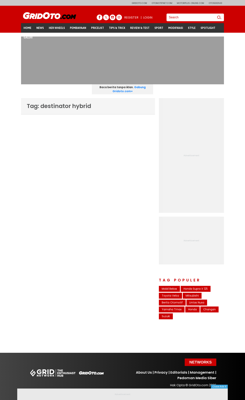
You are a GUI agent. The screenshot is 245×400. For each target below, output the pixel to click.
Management (202, 372)
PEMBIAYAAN (78, 27)
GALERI (28, 37)
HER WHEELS (57, 27)
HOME (27, 27)
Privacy (161, 372)
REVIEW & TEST (139, 27)
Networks (200, 362)
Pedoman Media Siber (196, 378)
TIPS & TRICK (117, 27)
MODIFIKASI (175, 27)
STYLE (192, 27)
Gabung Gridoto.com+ (129, 89)
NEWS (40, 27)
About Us (144, 372)
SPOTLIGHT (208, 27)
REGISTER (131, 17)
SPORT (158, 27)
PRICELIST (97, 27)
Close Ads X (219, 386)
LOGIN (147, 17)
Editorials (178, 372)
